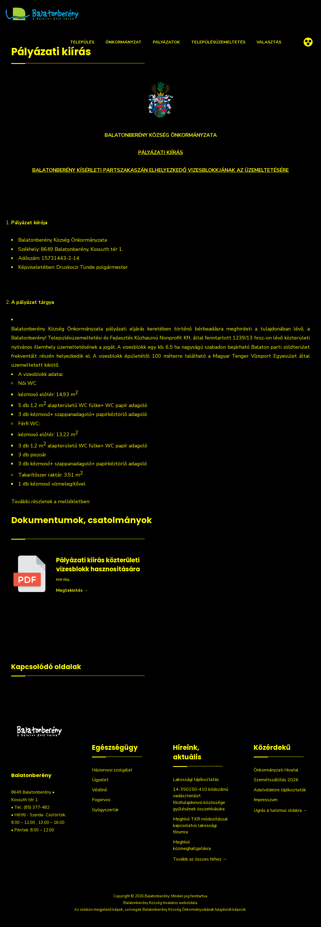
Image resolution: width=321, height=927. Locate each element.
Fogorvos (101, 800)
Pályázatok (166, 42)
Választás (269, 42)
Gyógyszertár (105, 810)
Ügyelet (100, 780)
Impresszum (266, 800)
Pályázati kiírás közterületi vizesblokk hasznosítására (98, 565)
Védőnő (99, 790)
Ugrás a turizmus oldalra (280, 810)
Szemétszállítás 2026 (276, 780)
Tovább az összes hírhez (200, 859)
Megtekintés (72, 590)
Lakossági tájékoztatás (196, 779)
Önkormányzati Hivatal (276, 770)
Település (82, 42)
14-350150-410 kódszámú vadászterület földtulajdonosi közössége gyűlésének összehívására (200, 799)
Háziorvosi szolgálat (112, 770)
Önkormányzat (123, 42)
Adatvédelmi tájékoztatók (280, 790)
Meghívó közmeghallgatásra (192, 845)
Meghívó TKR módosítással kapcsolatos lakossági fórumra (200, 825)
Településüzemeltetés (218, 42)
